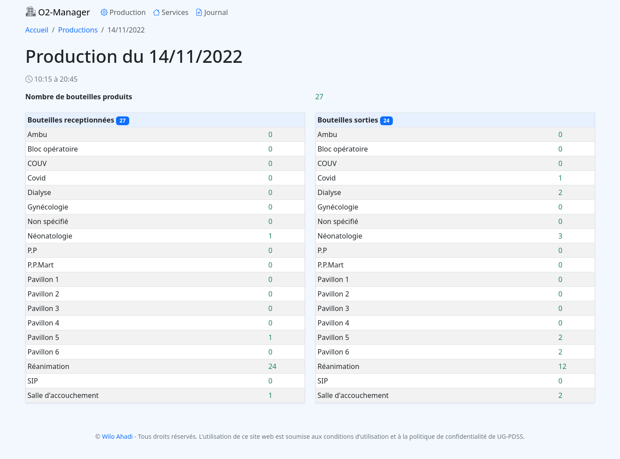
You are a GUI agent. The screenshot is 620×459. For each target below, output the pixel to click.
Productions (78, 30)
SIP (33, 381)
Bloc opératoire (53, 149)
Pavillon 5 (43, 337)
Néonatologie (50, 236)
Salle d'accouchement (63, 395)
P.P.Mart (41, 265)
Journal (212, 12)
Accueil (37, 30)
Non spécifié (48, 221)
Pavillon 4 (43, 323)
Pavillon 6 (43, 352)
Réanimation (48, 366)
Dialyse (39, 192)
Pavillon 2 (43, 294)
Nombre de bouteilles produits (78, 96)
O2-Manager (57, 12)
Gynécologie (48, 207)
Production (123, 12)
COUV (37, 163)
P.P (32, 250)
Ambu (37, 134)
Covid (37, 178)
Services (171, 12)
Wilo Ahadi (117, 436)
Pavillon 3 (43, 308)
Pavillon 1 (43, 279)
